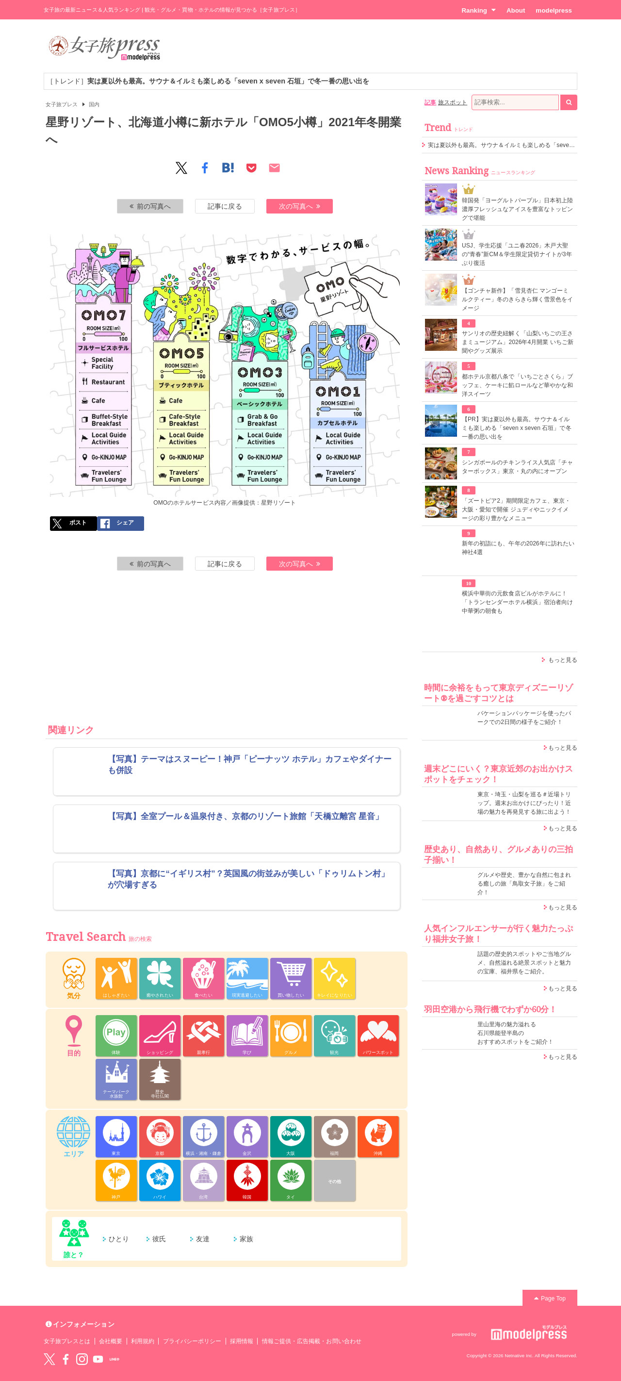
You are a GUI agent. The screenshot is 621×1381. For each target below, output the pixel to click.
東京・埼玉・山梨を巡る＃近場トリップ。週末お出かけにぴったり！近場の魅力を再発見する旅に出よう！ (524, 803)
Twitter (49, 1359)
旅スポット (452, 102)
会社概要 (110, 1341)
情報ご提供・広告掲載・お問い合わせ (311, 1341)
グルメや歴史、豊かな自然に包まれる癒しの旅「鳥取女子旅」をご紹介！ (524, 883)
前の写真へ (150, 206)
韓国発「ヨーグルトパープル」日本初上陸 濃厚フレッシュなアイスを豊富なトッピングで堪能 (517, 209)
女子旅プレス (62, 104)
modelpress (554, 10)
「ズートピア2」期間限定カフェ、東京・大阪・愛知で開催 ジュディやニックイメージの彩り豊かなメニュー (516, 509)
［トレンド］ (208, 81)
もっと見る (562, 660)
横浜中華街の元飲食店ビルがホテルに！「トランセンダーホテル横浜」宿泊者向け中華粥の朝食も (517, 602)
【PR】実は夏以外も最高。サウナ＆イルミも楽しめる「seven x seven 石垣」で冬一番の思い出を (517, 428)
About (516, 10)
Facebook (65, 1359)
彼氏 (159, 1239)
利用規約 (142, 1341)
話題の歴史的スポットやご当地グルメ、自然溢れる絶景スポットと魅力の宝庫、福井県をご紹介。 (524, 963)
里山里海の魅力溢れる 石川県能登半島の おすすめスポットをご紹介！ (515, 1033)
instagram (82, 1359)
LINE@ (114, 1359)
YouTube (98, 1359)
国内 (94, 104)
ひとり (119, 1239)
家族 (246, 1239)
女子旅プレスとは (67, 1341)
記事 (430, 102)
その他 (334, 1181)
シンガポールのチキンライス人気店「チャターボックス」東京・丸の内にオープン (517, 467)
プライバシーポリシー (192, 1341)
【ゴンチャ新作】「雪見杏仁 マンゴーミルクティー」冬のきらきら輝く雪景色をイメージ (517, 299)
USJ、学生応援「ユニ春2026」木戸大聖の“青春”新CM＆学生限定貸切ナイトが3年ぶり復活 (517, 254)
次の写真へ (300, 206)
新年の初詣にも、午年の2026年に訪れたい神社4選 (518, 548)
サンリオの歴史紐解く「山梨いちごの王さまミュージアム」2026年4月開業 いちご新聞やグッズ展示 (517, 342)
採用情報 (241, 1341)
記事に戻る (225, 206)
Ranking (478, 10)
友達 (203, 1239)
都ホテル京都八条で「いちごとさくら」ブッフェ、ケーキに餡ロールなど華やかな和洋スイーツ (517, 385)
